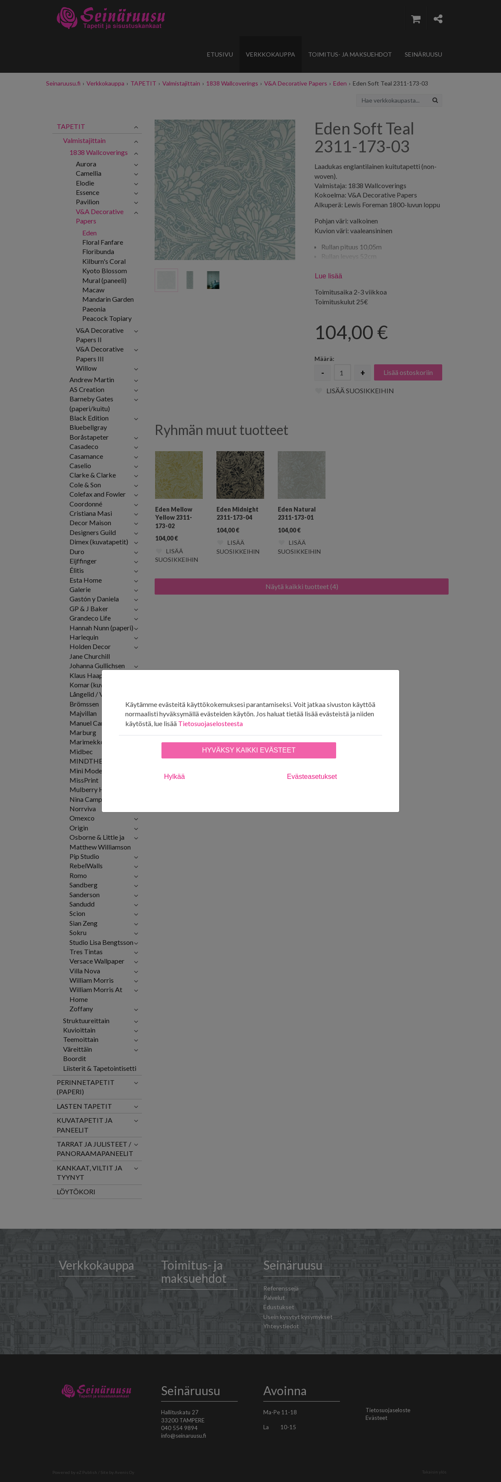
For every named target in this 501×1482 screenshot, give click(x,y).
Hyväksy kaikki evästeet (248, 750)
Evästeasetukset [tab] (312, 776)
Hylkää (174, 776)
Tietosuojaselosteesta (210, 723)
